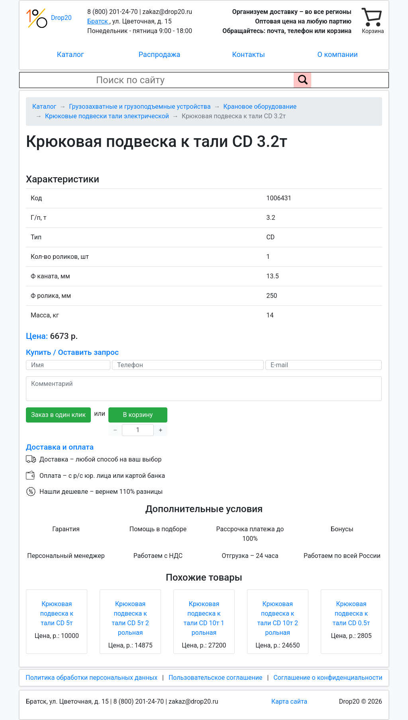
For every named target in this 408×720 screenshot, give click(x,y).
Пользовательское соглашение (216, 677)
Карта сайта (289, 701)
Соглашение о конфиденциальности (327, 677)
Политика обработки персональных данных (91, 677)
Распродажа (159, 54)
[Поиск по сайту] (302, 80)
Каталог (70, 54)
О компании (338, 54)
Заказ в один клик (58, 415)
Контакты (248, 54)
